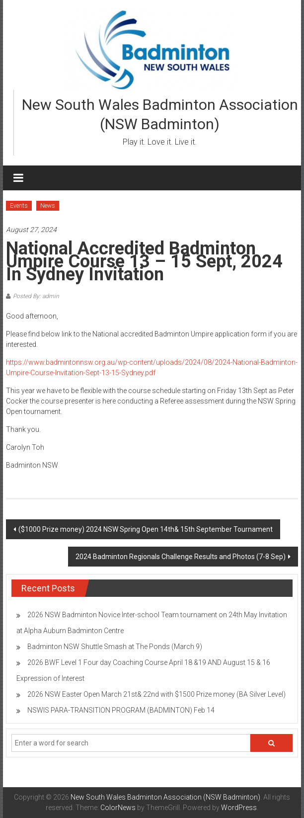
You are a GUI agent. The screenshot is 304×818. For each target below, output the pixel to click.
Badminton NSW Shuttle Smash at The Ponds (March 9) (114, 647)
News (47, 205)
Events (19, 205)
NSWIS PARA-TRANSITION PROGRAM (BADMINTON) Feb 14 (121, 710)
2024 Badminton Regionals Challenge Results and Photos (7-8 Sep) (181, 557)
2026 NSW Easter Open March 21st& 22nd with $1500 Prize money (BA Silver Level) (156, 694)
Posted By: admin (36, 296)
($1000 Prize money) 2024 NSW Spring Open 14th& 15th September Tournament (145, 529)
